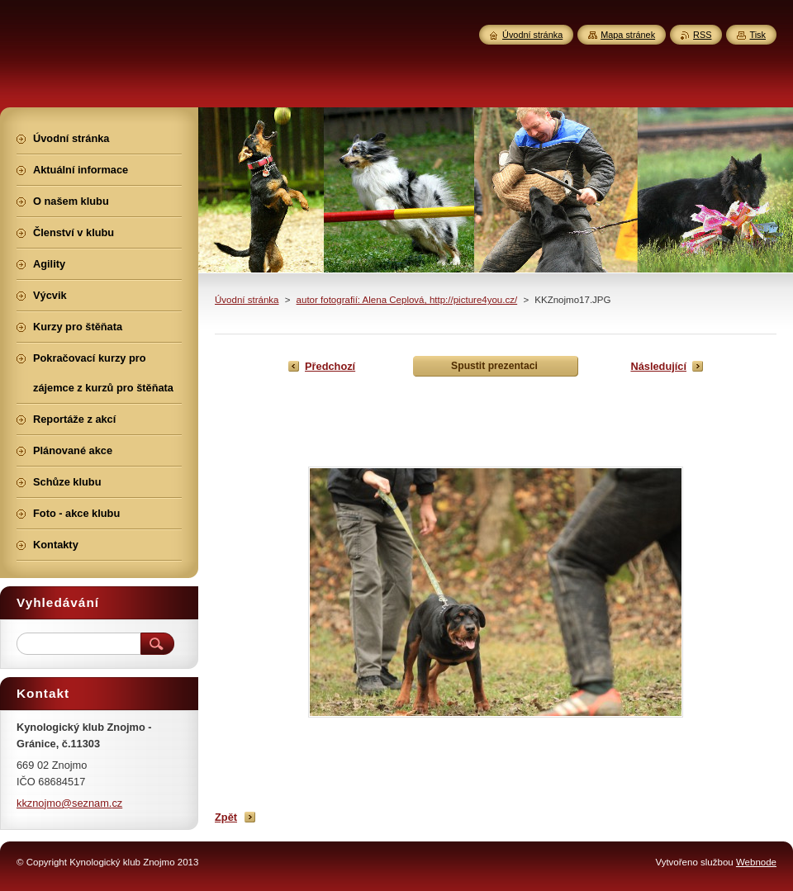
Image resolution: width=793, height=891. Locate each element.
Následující (658, 366)
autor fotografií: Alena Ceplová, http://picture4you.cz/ (407, 300)
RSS (702, 35)
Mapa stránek (628, 35)
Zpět (226, 817)
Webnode (756, 862)
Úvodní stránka (246, 300)
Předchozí (330, 366)
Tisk (757, 35)
